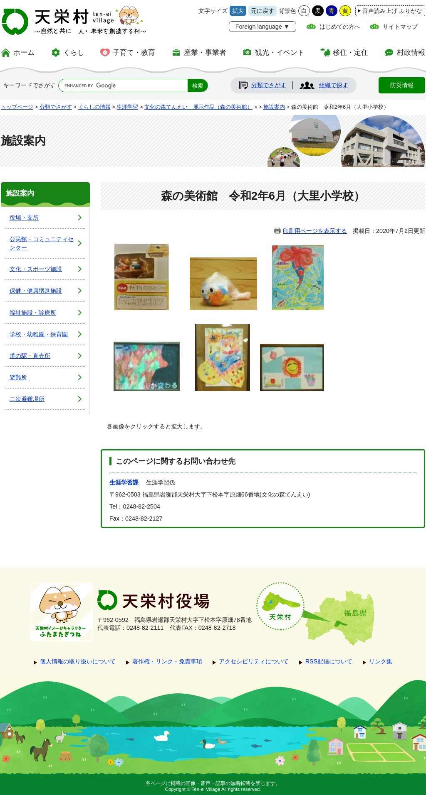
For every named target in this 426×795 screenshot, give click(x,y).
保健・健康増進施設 (36, 290)
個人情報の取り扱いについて (78, 661)
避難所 (18, 377)
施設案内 (274, 107)
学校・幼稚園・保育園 (39, 334)
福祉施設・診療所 (33, 312)
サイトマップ (400, 26)
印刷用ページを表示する (315, 230)
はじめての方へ (340, 26)
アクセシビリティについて (254, 661)
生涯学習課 (124, 482)
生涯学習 (127, 107)
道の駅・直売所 (30, 355)
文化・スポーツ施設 (36, 269)
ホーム (24, 52)
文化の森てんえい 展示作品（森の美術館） (198, 107)
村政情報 (411, 52)
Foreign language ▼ (262, 26)
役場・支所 (24, 217)
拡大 (238, 10)
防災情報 (402, 85)
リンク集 (380, 661)
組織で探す (333, 85)
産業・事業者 (205, 52)
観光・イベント (280, 52)
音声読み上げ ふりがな (392, 10)
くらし (73, 52)
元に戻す (262, 10)
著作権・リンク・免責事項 (167, 661)
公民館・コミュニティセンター (42, 243)
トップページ (17, 107)
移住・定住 (350, 52)
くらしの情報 (94, 107)
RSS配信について (329, 661)
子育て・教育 (134, 52)
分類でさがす (268, 85)
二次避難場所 (27, 399)
